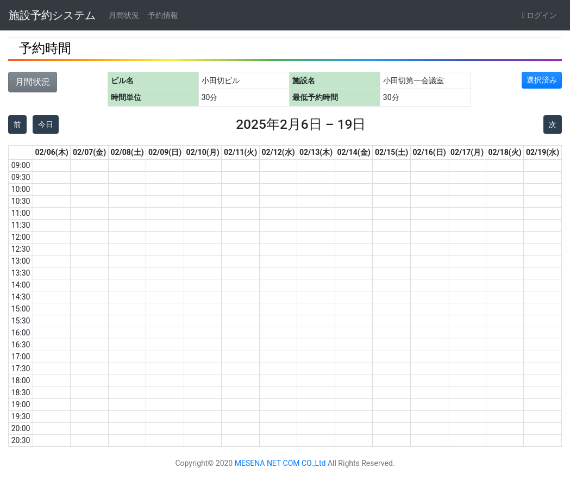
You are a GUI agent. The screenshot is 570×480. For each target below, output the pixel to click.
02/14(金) (354, 152)
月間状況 (124, 15)
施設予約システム (52, 15)
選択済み (542, 80)
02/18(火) (505, 152)
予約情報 (163, 15)
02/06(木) (51, 152)
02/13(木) (316, 152)
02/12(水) (278, 152)
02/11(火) (240, 152)
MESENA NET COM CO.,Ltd (280, 463)
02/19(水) (542, 152)
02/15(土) (391, 152)
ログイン (539, 15)
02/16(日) (429, 152)
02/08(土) (127, 152)
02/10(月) (203, 152)
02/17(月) (467, 152)
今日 (45, 124)
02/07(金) (89, 152)
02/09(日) (164, 152)
